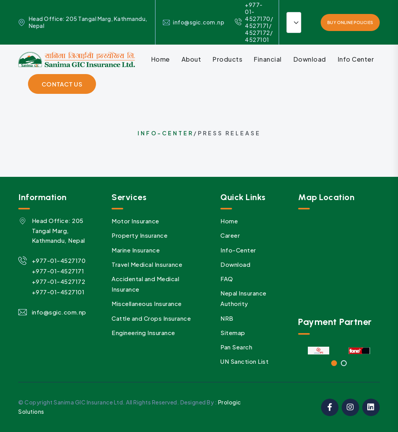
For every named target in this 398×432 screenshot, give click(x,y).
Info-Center (166, 133)
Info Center (356, 59)
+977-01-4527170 (59, 260)
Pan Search (236, 347)
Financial (268, 59)
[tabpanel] (318, 350)
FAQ (226, 278)
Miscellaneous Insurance (147, 303)
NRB (227, 318)
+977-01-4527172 (59, 281)
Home (160, 59)
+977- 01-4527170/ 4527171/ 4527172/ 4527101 (254, 22)
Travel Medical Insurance (147, 264)
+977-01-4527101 (58, 291)
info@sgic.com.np (198, 22)
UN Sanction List (244, 361)
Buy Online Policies (350, 22)
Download (309, 59)
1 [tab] (334, 363)
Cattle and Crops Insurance (151, 318)
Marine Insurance (136, 250)
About (191, 59)
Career (230, 235)
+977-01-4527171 (58, 271)
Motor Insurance (135, 221)
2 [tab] (344, 363)
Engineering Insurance (143, 332)
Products (227, 59)
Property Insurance (140, 235)
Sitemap (232, 332)
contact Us (62, 84)
